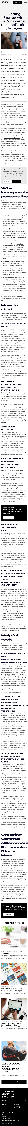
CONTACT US (14, 1081)
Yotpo (23, 768)
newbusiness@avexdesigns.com (10, 1120)
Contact (4, 1104)
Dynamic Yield (5, 719)
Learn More (8, 517)
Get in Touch (8, 914)
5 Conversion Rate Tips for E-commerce (12, 952)
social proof (14, 800)
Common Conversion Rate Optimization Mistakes (11, 1024)
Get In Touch (17, 2)
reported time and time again (12, 137)
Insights (17, 1104)
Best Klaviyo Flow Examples (11, 988)
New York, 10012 (5, 1116)
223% (22, 270)
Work (3, 1106)
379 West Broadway (6, 1115)
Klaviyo (3, 665)
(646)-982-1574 (5, 1118)
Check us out (4, 898)
